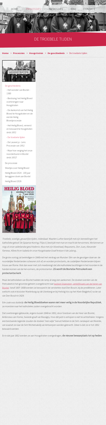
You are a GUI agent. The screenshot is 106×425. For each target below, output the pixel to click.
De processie (11, 163)
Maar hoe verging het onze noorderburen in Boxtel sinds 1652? (19, 154)
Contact (89, 9)
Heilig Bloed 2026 (13, 181)
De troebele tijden (16, 137)
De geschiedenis (56, 53)
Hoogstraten (36, 53)
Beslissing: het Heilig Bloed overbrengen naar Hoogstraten (19, 102)
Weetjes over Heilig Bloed (17, 167)
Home (15, 9)
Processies (33, 9)
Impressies (56, 9)
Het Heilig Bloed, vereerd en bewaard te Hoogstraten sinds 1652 (19, 129)
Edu (73, 9)
